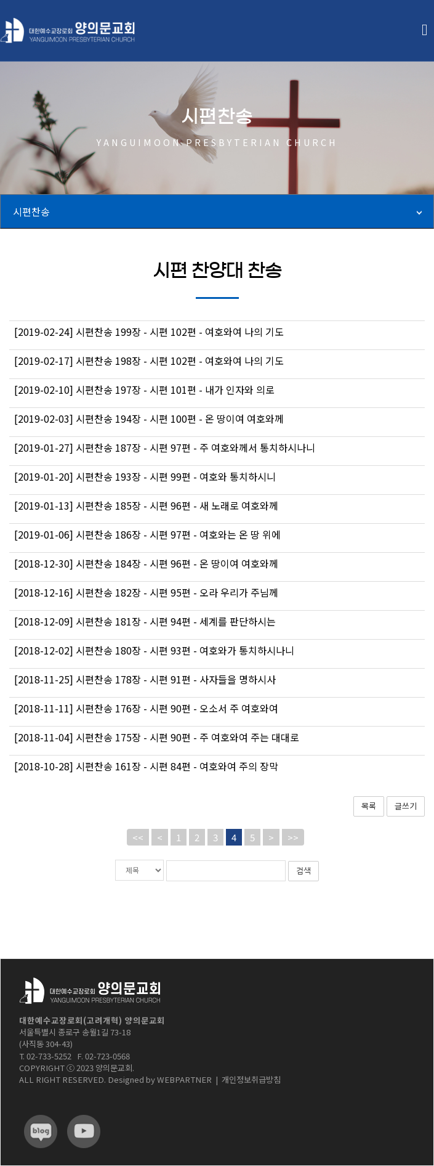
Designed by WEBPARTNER (160, 1079)
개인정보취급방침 (251, 1079)
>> (293, 837)
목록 (368, 806)
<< (137, 837)
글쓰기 (406, 806)
